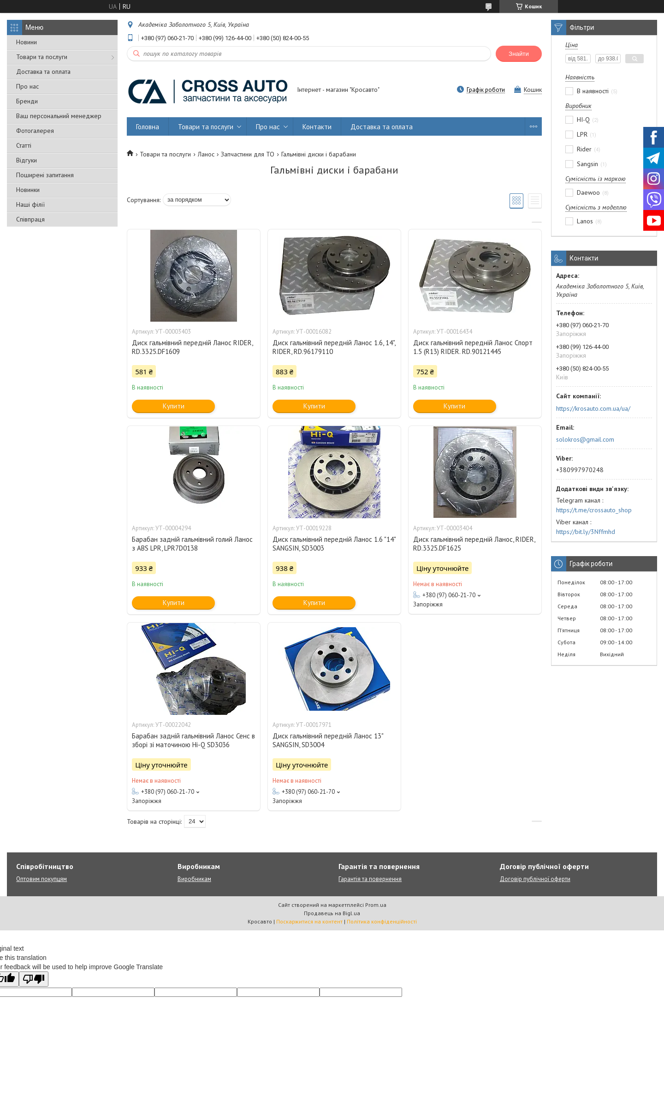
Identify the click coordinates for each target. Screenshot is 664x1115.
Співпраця (30, 219)
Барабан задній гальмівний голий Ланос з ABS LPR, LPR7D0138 (192, 543)
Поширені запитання (45, 175)
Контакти (317, 126)
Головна (147, 126)
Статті (23, 145)
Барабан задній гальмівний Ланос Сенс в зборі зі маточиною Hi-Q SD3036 (193, 740)
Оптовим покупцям (41, 879)
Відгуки (26, 160)
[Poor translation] (33, 979)
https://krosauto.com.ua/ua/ (593, 408)
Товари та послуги (41, 57)
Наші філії (30, 204)
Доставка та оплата (43, 71)
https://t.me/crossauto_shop (594, 510)
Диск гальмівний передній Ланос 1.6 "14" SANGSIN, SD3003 (334, 543)
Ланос (206, 154)
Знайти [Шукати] (519, 53)
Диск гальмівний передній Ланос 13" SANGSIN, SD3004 (328, 740)
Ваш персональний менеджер (58, 116)
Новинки (28, 190)
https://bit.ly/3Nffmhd (585, 532)
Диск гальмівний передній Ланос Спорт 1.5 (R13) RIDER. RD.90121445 (473, 347)
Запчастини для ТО (247, 154)
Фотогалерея (35, 130)
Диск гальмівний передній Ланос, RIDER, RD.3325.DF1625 (474, 543)
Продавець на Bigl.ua (332, 913)
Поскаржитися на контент (309, 921)
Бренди (27, 101)
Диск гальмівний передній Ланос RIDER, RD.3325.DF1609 (192, 347)
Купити (173, 406)
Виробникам (194, 879)
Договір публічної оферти (535, 879)
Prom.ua (375, 904)
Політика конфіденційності (382, 921)
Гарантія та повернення (370, 879)
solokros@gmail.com (585, 439)
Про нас (27, 86)
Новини (26, 42)
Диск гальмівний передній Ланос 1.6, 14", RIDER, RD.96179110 (334, 347)
